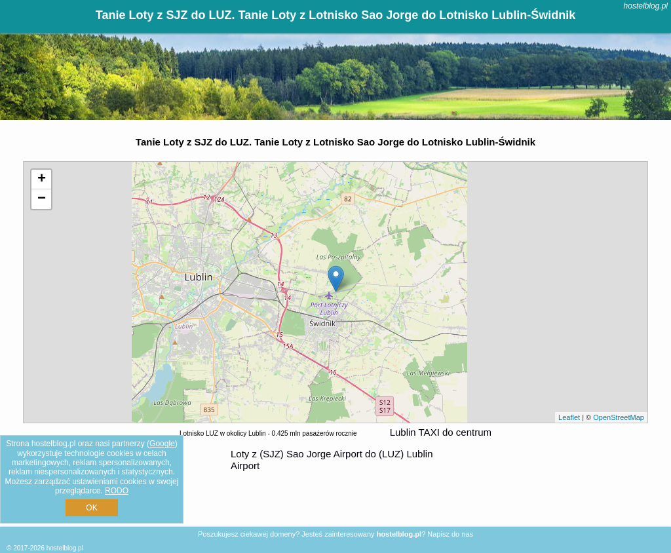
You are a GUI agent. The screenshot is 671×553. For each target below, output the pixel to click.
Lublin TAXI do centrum (440, 432)
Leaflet (569, 417)
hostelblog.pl (646, 5)
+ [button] (41, 179)
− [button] (41, 199)
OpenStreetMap (618, 417)
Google (162, 443)
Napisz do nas (450, 534)
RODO (116, 490)
